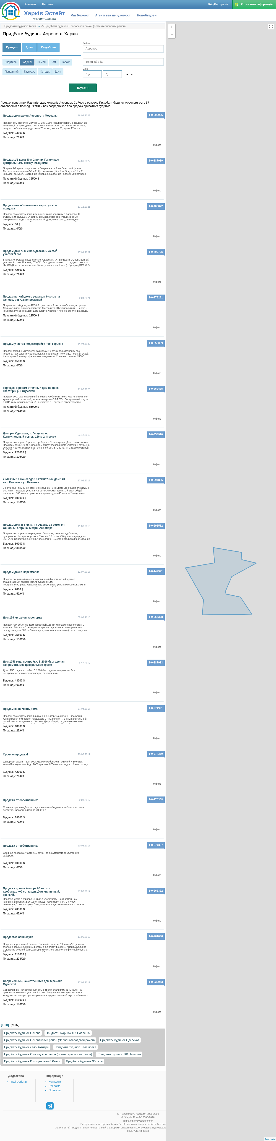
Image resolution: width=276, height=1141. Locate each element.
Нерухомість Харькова (44, 19)
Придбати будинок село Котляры (26, 1047)
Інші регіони (18, 1081)
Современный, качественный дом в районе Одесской (32, 982)
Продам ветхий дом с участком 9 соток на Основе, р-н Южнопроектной (31, 298)
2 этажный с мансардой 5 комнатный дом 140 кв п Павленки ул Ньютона (34, 481)
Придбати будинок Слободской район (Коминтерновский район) (48, 1054)
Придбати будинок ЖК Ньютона (119, 1054)
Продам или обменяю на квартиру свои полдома (30, 207)
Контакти (55, 1081)
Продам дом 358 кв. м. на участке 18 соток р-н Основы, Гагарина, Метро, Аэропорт (34, 526)
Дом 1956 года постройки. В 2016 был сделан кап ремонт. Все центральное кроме (34, 663)
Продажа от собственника (20, 800)
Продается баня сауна (18, 937)
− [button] (171, 34)
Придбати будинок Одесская (119, 1040)
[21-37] (14, 1025)
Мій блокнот (80, 15)
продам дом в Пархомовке (21, 572)
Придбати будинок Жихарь (84, 1061)
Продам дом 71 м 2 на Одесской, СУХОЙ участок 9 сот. (30, 252)
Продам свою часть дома (20, 708)
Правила (55, 1090)
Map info (270, 1139)
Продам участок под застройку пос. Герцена (33, 343)
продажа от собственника (20, 845)
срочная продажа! (15, 754)
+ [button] (171, 27)
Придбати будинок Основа (22, 1033)
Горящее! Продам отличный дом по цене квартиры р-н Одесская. (31, 389)
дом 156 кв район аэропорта (22, 617)
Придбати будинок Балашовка (75, 1047)
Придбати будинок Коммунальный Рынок (32, 1061)
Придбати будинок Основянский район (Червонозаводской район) (49, 1040)
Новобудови (146, 15)
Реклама (54, 1086)
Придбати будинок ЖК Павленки (68, 1033)
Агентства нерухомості (113, 15)
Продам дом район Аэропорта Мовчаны (30, 115)
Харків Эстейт (44, 13)
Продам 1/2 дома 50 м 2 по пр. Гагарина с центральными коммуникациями (31, 161)
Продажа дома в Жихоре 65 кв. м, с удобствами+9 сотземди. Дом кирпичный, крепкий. (31, 891)
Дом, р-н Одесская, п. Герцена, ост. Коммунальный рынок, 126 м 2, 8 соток (29, 435)
